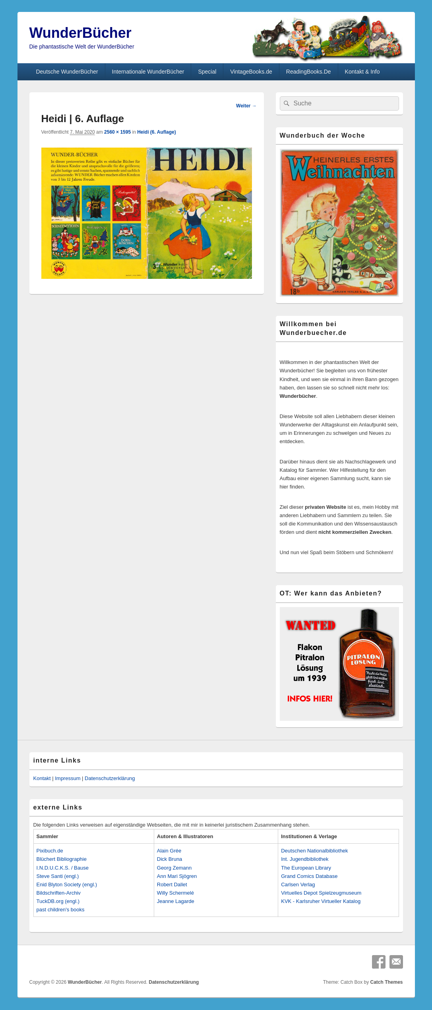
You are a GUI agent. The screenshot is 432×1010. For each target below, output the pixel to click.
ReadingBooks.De (308, 71)
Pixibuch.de (50, 851)
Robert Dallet (172, 884)
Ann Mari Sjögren (177, 876)
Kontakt (42, 778)
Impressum (67, 778)
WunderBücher (80, 33)
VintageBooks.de (251, 71)
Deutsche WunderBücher (67, 71)
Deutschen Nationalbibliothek (314, 851)
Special (207, 71)
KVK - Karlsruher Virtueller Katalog (320, 901)
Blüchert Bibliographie (62, 859)
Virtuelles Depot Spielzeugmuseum (321, 893)
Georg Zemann (174, 868)
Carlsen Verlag (298, 884)
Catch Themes (386, 982)
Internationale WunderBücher (148, 71)
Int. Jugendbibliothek (304, 859)
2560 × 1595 (117, 132)
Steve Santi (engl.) (58, 876)
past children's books (61, 910)
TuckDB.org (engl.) (58, 901)
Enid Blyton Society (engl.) (67, 884)
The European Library (306, 868)
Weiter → (246, 106)
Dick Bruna (169, 859)
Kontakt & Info (362, 71)
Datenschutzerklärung (110, 778)
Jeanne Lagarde (175, 901)
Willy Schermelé (175, 893)
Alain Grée (169, 851)
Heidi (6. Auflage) (156, 132)
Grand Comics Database (309, 876)
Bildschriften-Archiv (59, 893)
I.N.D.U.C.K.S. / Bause (63, 868)
